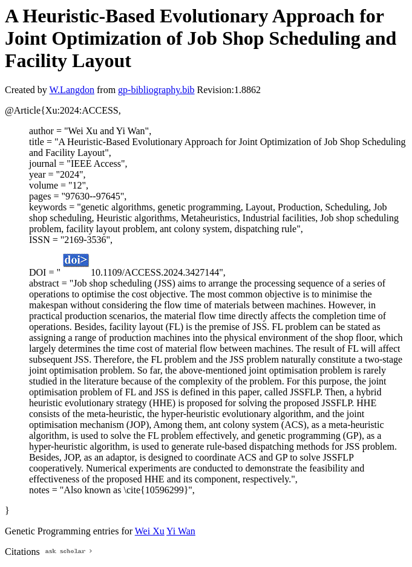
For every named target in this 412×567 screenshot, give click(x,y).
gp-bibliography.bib (156, 90)
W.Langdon (71, 90)
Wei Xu (150, 531)
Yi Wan (180, 531)
